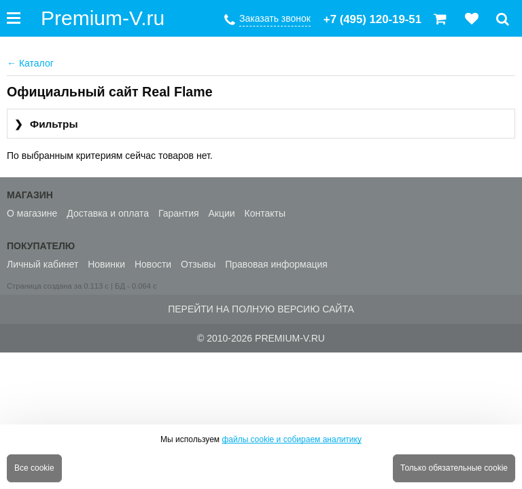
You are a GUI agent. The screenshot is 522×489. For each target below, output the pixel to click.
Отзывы (198, 264)
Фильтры (46, 124)
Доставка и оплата (108, 213)
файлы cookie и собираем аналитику (292, 439)
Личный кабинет (42, 264)
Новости (153, 264)
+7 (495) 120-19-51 (372, 19)
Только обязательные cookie (454, 468)
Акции (222, 213)
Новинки (106, 264)
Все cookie (34, 468)
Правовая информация (276, 264)
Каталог (30, 63)
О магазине (32, 213)
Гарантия (178, 213)
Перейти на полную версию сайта (261, 309)
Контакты (265, 213)
